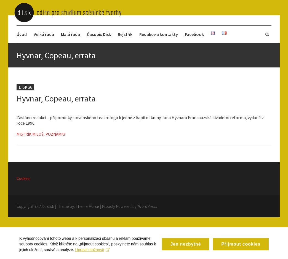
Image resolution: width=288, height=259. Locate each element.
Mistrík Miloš (30, 134)
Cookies (23, 178)
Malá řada (70, 34)
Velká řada (44, 34)
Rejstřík (125, 34)
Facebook (194, 34)
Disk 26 (25, 87)
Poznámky (56, 134)
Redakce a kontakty (158, 34)
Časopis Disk (99, 34)
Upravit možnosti (92, 255)
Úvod (22, 34)
